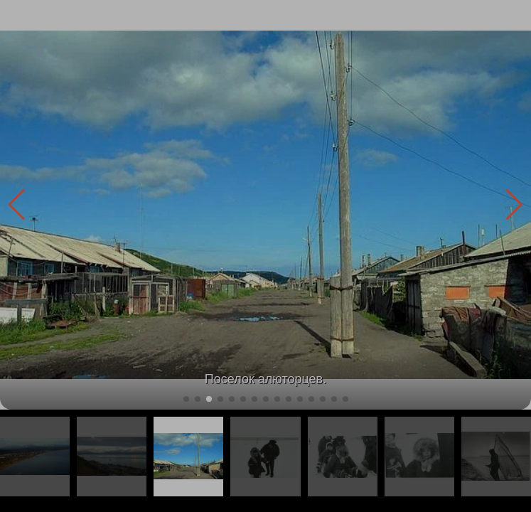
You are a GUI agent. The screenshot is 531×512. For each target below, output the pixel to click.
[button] (514, 204)
